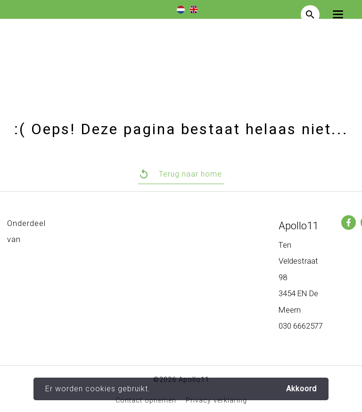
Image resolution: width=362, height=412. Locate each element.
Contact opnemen (145, 400)
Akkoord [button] (301, 389)
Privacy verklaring (216, 400)
